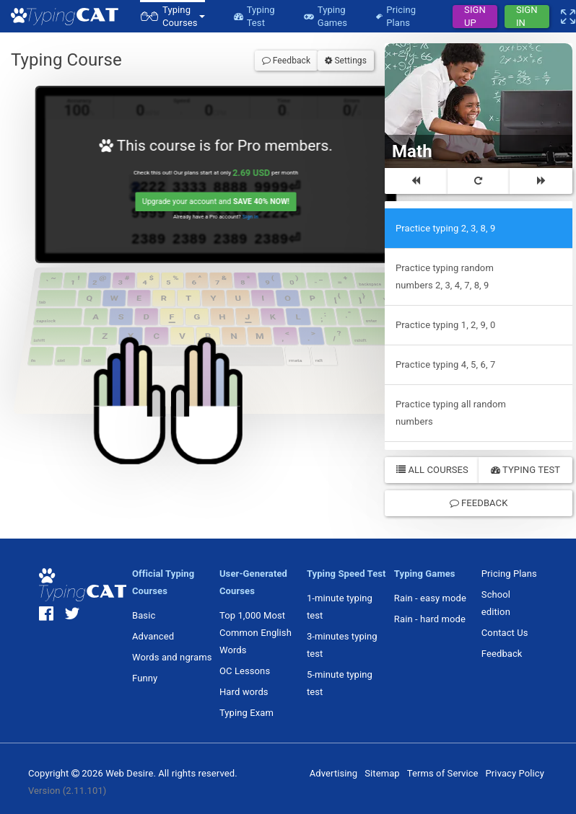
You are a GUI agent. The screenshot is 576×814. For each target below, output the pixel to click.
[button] (172, 16)
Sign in (253, 219)
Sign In (527, 16)
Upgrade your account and (218, 204)
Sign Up (475, 16)
